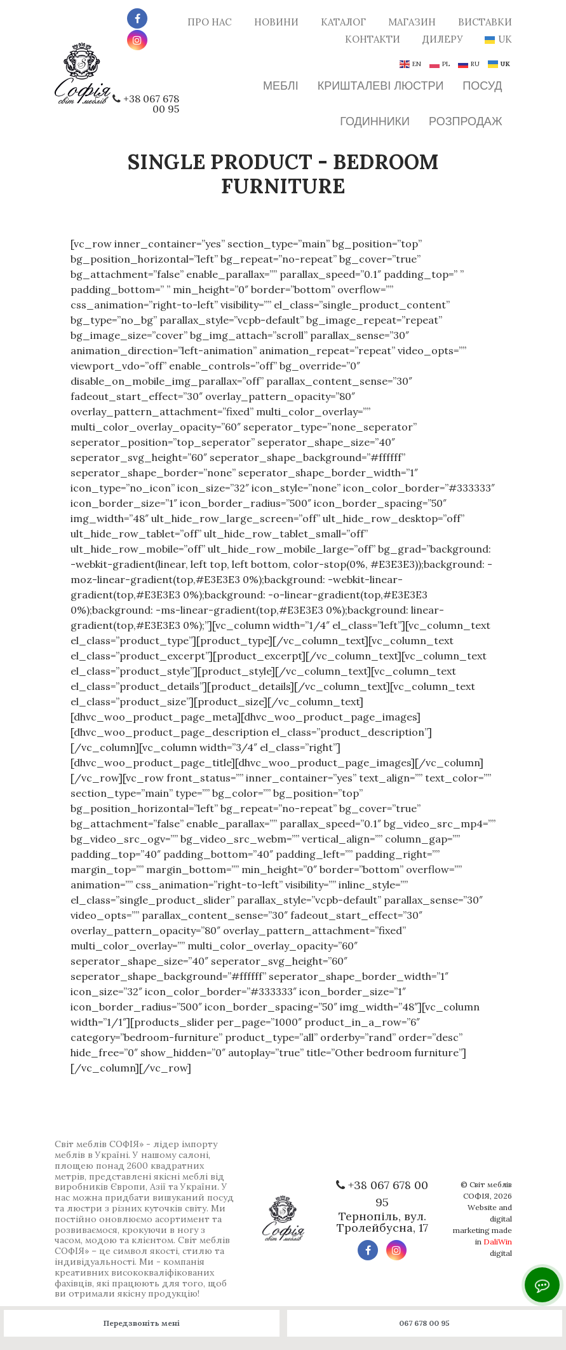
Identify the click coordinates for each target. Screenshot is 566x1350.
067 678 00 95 (424, 1323)
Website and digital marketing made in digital (482, 1230)
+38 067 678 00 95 (151, 103)
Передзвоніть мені (142, 1323)
